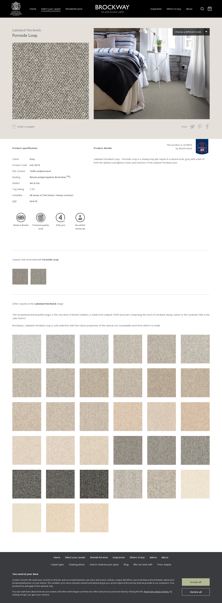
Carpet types (57, 564)
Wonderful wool (74, 8)
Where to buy (174, 8)
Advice (153, 557)
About (189, 8)
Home (33, 8)
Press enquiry (164, 564)
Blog (126, 564)
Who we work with (142, 564)
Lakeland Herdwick (26, 29)
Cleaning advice (77, 564)
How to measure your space (104, 564)
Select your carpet (51, 8)
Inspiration (156, 8)
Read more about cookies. (156, 591)
